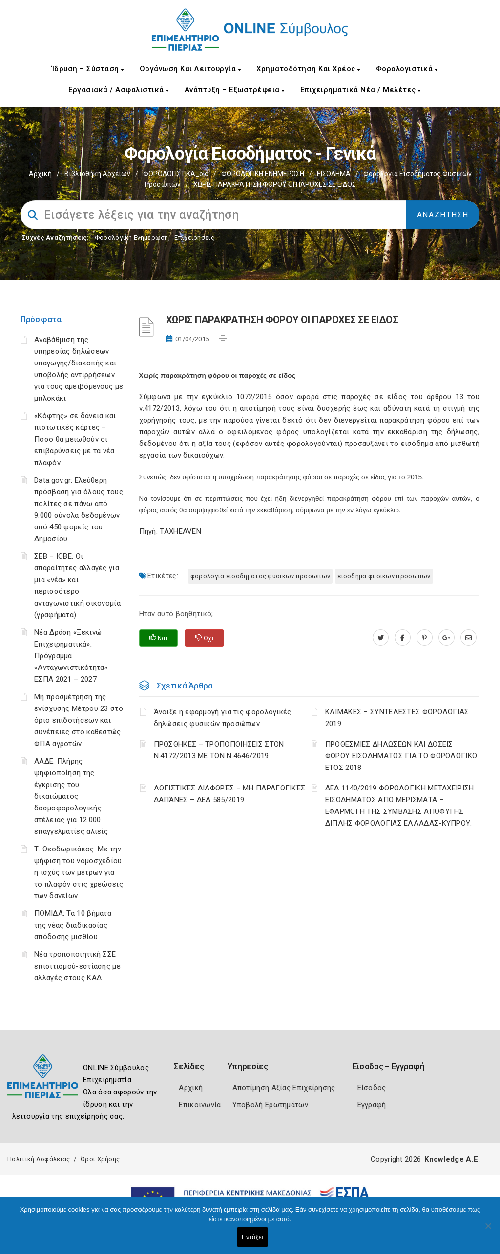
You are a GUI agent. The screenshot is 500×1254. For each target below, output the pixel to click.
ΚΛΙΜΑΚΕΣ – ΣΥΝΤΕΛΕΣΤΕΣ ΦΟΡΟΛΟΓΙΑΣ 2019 (397, 718)
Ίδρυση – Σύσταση (88, 68)
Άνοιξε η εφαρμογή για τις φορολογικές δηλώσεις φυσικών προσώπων (223, 718)
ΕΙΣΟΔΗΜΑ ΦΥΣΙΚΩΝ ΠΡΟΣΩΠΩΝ (384, 576)
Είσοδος (371, 1087)
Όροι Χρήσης (100, 1159)
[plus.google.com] (447, 637)
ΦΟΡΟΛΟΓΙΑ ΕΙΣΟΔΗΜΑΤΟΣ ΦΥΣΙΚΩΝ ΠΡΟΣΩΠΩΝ (260, 576)
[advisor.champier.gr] (468, 637)
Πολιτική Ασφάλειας (38, 1159)
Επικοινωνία (200, 1104)
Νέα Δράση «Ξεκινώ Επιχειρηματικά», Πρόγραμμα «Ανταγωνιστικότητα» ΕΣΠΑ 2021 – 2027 (71, 656)
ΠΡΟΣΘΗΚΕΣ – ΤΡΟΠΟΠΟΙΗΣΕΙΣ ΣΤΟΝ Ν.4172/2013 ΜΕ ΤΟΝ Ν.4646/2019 (219, 750)
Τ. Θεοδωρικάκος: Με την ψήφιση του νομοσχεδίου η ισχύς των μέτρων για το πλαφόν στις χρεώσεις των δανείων (78, 872)
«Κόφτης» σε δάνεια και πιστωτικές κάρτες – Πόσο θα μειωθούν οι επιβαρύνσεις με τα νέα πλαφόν (75, 439)
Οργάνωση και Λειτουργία (190, 68)
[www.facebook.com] (403, 637)
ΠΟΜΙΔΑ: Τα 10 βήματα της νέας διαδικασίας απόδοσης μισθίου (72, 925)
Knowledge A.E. (452, 1159)
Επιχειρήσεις (194, 237)
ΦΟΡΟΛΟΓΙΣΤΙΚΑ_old (175, 174)
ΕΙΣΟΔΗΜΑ (334, 174)
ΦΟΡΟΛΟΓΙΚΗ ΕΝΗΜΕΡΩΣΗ (262, 174)
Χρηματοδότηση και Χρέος (308, 68)
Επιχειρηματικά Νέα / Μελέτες (360, 89)
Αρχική (40, 174)
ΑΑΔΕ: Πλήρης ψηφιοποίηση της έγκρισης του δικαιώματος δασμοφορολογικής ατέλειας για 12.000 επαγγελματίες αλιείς (71, 796)
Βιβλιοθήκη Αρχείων (97, 174)
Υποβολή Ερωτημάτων (270, 1104)
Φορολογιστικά (407, 68)
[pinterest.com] (425, 637)
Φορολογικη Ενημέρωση (131, 237)
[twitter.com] (381, 637)
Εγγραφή (371, 1104)
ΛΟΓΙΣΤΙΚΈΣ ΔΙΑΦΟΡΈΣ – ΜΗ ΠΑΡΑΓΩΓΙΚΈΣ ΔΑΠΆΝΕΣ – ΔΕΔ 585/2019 (230, 794)
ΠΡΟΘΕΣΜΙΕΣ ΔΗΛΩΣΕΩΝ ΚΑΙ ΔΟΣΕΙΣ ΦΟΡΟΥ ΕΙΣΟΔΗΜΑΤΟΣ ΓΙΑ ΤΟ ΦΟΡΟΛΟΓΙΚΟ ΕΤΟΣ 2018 (401, 756)
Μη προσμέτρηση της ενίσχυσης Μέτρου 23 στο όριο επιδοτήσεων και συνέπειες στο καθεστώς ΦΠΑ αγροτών (78, 720)
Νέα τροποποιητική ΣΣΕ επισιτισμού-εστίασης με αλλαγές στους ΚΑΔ (77, 966)
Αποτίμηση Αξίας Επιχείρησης (283, 1087)
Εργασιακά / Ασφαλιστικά (118, 89)
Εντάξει (252, 1237)
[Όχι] (488, 1230)
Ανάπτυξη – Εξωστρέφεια (235, 89)
